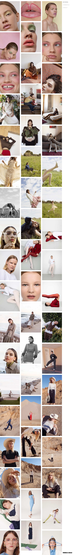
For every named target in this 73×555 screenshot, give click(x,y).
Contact (65, 7)
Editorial (65, 2)
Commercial (66, 4)
